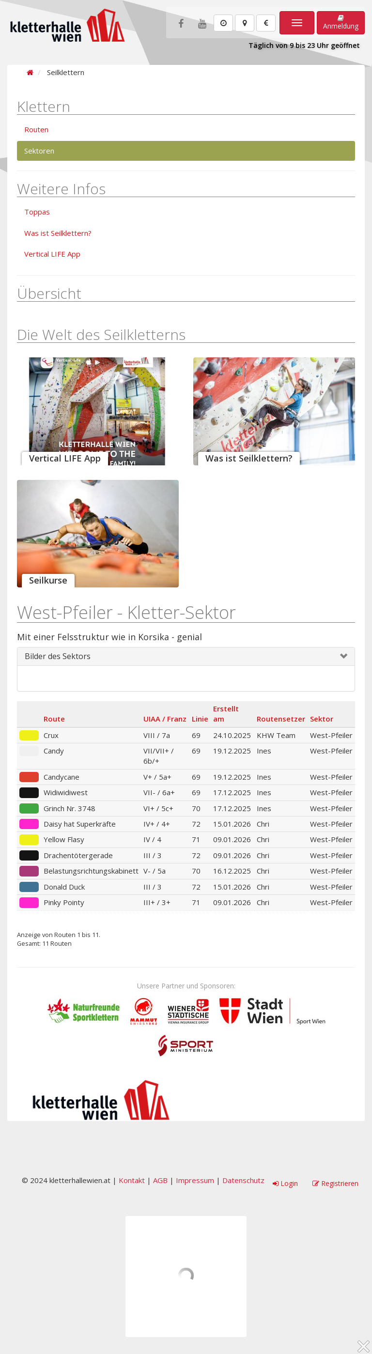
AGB (160, 1180)
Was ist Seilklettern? (58, 233)
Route (54, 718)
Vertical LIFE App (52, 254)
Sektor (321, 718)
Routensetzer (281, 718)
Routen (36, 129)
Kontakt (132, 1180)
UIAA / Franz (164, 718)
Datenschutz (243, 1180)
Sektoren (39, 150)
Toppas (37, 211)
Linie (200, 718)
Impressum (195, 1180)
